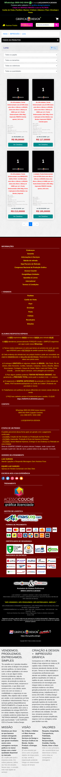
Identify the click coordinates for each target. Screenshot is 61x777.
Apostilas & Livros (30, 278)
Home (5, 34)
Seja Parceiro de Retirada (30, 264)
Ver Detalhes (18, 144)
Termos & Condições (31, 284)
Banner (26, 10)
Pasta (30, 12)
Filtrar (54, 48)
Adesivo (41, 10)
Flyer (47, 10)
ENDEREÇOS (13, 357)
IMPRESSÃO (15, 34)
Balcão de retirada (31, 260)
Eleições (30, 324)
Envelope (54, 10)
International (30, 281)
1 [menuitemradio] (30, 224)
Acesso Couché (30, 271)
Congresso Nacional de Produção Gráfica (30, 267)
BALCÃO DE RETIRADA (30, 357)
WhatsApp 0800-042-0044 (18, 2)
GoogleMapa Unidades (30, 274)
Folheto (33, 10)
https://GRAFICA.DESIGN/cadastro (30, 399)
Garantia (30, 254)
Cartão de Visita (8, 10)
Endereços (30, 250)
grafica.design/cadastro (41, 5)
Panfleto (19, 10)
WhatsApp (38, 344)
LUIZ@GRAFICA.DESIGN (47, 3)
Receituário (30, 320)
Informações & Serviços (30, 257)
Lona (24, 34)
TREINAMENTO (10, 483)
